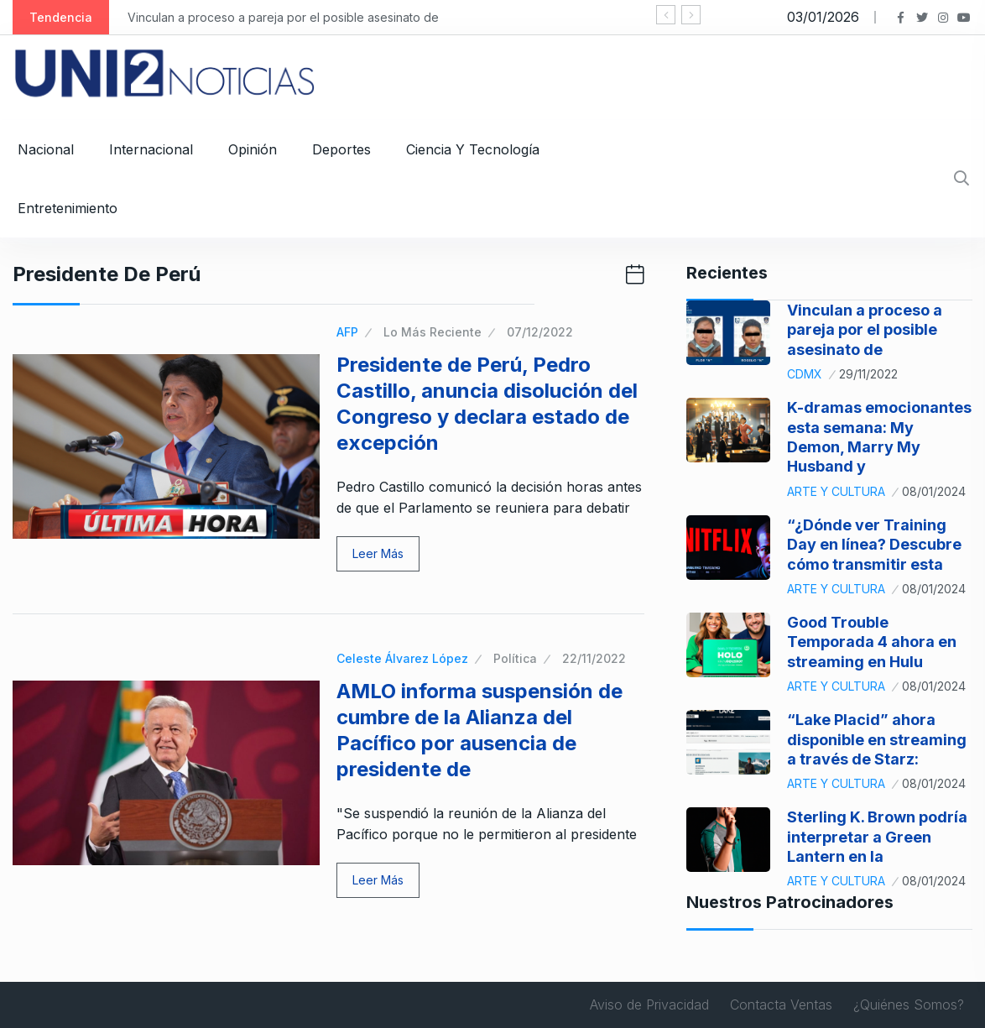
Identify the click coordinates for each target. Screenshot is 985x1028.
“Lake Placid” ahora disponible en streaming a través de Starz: (877, 739)
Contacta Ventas (781, 1004)
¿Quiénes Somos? (908, 1004)
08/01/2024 (934, 491)
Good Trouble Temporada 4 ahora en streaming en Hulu (871, 642)
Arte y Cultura (836, 491)
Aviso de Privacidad (649, 1004)
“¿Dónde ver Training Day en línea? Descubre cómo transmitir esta (874, 544)
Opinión (252, 149)
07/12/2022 (540, 332)
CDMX (804, 374)
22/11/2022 (594, 658)
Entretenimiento (67, 208)
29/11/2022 (868, 374)
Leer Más (378, 553)
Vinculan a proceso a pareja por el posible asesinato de (283, 17)
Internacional (151, 149)
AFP (347, 332)
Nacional (46, 149)
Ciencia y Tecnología (472, 149)
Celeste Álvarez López (402, 658)
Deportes (341, 149)
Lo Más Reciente (432, 332)
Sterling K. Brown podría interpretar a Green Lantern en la (877, 836)
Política (515, 658)
